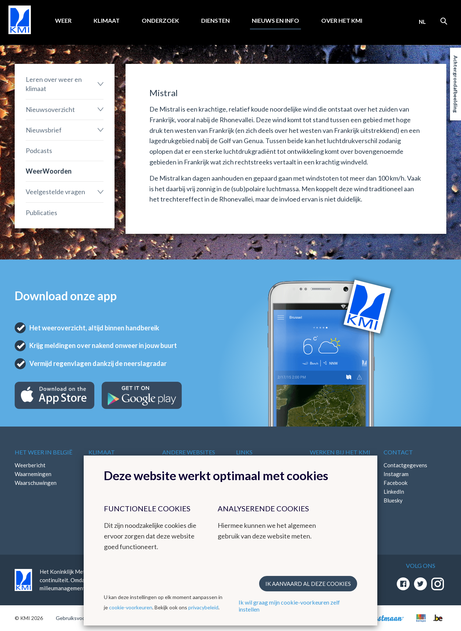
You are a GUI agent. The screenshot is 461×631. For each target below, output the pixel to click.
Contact (398, 452)
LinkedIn (394, 491)
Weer (63, 20)
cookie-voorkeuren (130, 607)
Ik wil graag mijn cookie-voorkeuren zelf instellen (289, 606)
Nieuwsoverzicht (50, 109)
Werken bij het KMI (340, 452)
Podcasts (39, 150)
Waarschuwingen (36, 482)
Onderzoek (160, 20)
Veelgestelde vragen (55, 192)
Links (244, 452)
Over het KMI (341, 20)
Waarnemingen (33, 474)
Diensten (215, 20)
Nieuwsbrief (44, 130)
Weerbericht (30, 465)
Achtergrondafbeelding (456, 84)
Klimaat (107, 20)
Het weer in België (43, 452)
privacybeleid (203, 607)
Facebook (395, 482)
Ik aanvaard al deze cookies (308, 583)
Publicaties (41, 212)
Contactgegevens (405, 465)
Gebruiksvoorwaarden (81, 618)
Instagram (396, 474)
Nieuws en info (275, 20)
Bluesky (393, 500)
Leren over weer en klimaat (54, 84)
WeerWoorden (49, 171)
